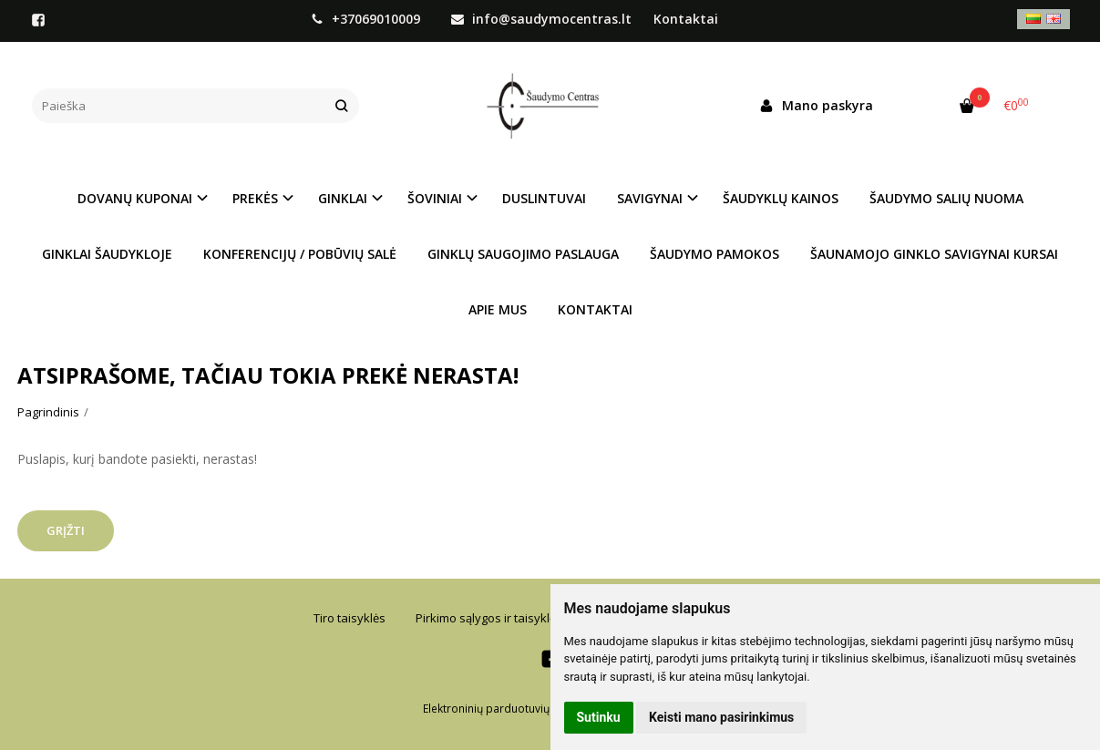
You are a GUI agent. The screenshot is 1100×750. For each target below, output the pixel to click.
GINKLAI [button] (342, 198)
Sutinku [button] (599, 717)
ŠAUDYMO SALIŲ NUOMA (946, 198)
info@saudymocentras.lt (541, 18)
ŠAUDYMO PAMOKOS (714, 253)
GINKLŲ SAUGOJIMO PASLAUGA (523, 253)
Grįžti (65, 530)
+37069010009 (367, 18)
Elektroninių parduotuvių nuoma (506, 708)
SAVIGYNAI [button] (650, 198)
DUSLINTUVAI (544, 198)
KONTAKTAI (595, 309)
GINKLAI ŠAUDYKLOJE (107, 253)
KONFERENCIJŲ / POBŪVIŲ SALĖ (299, 253)
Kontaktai (685, 18)
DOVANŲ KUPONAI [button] (134, 198)
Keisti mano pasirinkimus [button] (721, 717)
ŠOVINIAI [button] (434, 198)
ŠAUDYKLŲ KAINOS (780, 198)
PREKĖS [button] (255, 198)
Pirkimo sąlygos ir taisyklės (489, 618)
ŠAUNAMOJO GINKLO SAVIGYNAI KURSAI (934, 253)
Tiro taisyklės (350, 618)
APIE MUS (497, 309)
